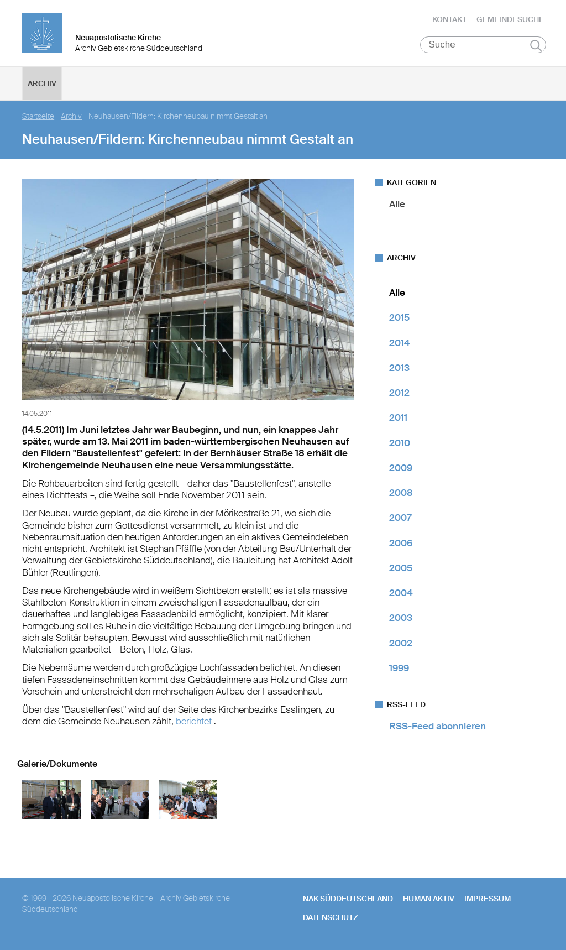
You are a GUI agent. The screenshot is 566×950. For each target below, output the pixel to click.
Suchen (536, 45)
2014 (399, 343)
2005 (400, 568)
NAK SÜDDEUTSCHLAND (348, 899)
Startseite (38, 116)
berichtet (195, 721)
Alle (397, 204)
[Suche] (483, 44)
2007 (400, 517)
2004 (401, 593)
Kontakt (449, 19)
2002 (400, 643)
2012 (399, 393)
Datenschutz (330, 917)
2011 (398, 417)
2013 (399, 368)
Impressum (487, 899)
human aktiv (428, 899)
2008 (401, 493)
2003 (400, 618)
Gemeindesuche (510, 19)
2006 (400, 543)
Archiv (42, 83)
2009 (400, 468)
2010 (399, 443)
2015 (399, 317)
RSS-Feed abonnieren (437, 726)
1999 (399, 668)
